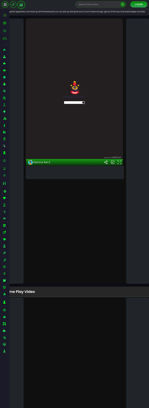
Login (139, 4)
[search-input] (98, 4)
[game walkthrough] (21, 5)
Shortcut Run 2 (47, 259)
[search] (122, 4)
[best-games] (6, 22)
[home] (6, 15)
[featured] (6, 30)
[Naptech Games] (13, 4)
